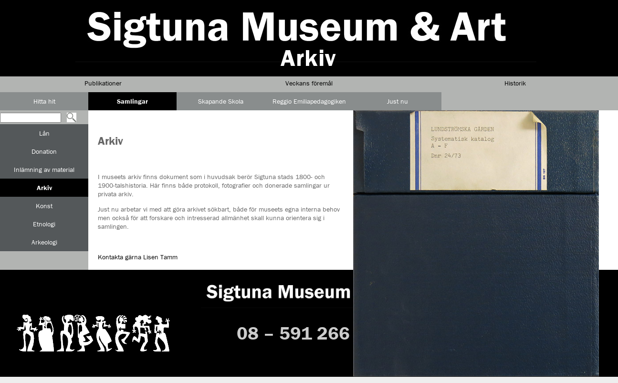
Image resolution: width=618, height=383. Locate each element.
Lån (44, 133)
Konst (44, 206)
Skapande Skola (220, 101)
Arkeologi (44, 242)
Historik (515, 83)
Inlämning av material (44, 169)
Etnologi (44, 224)
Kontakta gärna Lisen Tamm (138, 257)
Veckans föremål (309, 83)
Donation (44, 151)
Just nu (397, 101)
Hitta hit (44, 101)
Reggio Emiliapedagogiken (309, 101)
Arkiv (44, 187)
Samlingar (132, 101)
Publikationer (103, 83)
